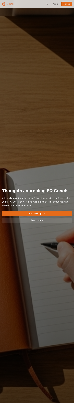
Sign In (55, 4)
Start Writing (37, 213)
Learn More (37, 220)
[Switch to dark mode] (47, 4)
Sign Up (66, 4)
